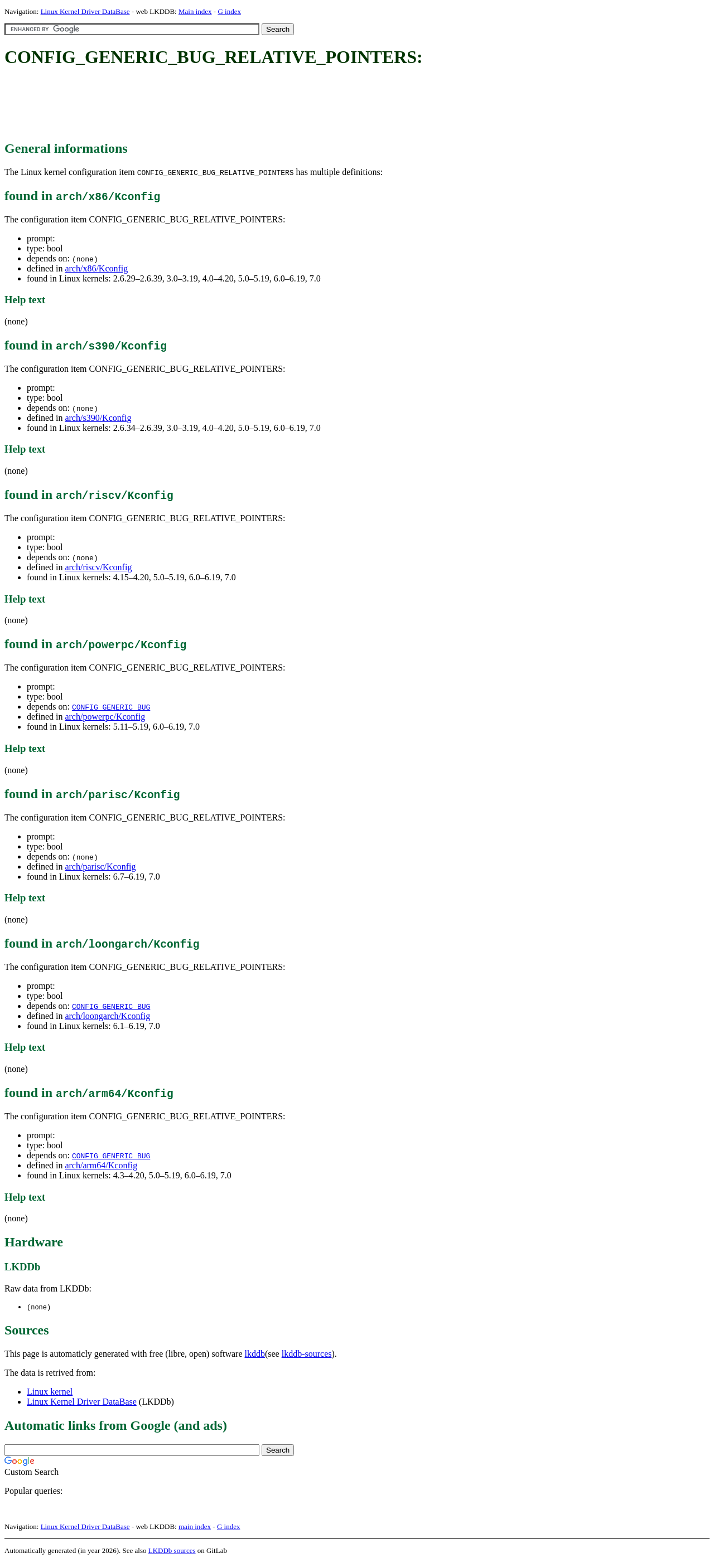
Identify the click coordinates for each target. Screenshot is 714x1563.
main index (194, 1527)
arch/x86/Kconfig (96, 268)
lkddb (255, 1354)
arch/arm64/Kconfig (101, 1165)
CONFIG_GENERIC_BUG (111, 707)
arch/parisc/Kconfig (100, 866)
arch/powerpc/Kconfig (105, 716)
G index (229, 11)
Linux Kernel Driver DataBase (85, 11)
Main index (195, 11)
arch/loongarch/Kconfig (107, 1016)
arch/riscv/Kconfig (98, 567)
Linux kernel (50, 1392)
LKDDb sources (172, 1551)
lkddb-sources (307, 1354)
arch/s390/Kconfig (98, 418)
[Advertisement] (207, 105)
